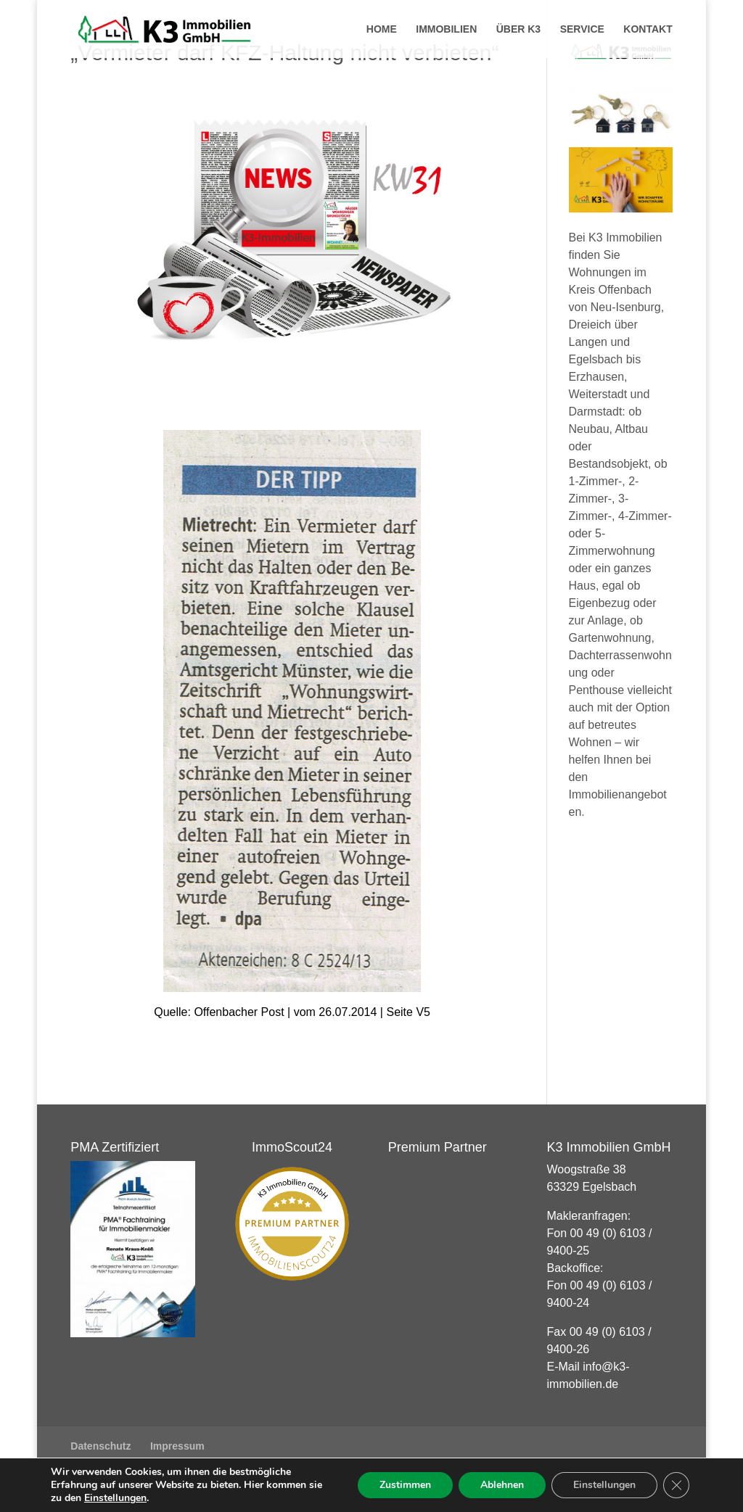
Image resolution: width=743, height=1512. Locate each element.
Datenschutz (100, 1446)
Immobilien (446, 29)
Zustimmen (405, 1485)
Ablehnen (502, 1485)
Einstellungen (115, 1498)
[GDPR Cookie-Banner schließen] (676, 1485)
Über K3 (518, 29)
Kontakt (647, 29)
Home (381, 29)
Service (582, 29)
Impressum (177, 1446)
